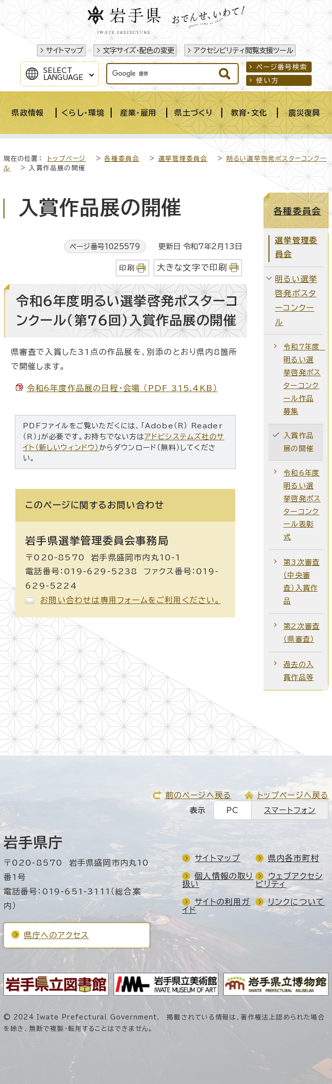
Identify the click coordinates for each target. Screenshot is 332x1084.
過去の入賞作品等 (298, 671)
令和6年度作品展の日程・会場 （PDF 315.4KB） (122, 388)
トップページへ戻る (293, 795)
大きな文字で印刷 (192, 267)
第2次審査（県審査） (301, 632)
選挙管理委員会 (182, 158)
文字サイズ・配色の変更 (138, 50)
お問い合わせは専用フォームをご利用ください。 (130, 600)
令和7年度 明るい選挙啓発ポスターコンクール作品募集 (303, 379)
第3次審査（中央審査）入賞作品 (301, 581)
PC (232, 810)
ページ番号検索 (281, 67)
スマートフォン (290, 810)
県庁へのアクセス (56, 935)
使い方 (267, 80)
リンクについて (296, 902)
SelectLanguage (63, 74)
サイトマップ (64, 50)
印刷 (126, 267)
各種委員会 (121, 158)
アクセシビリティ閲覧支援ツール (243, 50)
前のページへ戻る (198, 795)
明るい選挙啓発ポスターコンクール (296, 300)
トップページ (66, 158)
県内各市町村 (293, 858)
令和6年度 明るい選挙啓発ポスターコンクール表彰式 (302, 505)
